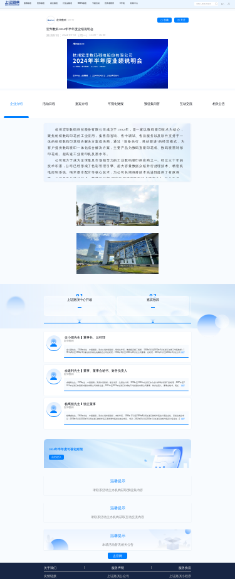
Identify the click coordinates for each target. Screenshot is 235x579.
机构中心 (134, 3)
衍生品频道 (67, 3)
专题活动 (96, 3)
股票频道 (27, 3)
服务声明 (118, 568)
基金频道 (54, 3)
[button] (227, 4)
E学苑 (122, 3)
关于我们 (50, 568)
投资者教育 (109, 3)
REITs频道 (82, 3)
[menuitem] (28, 3)
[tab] (16, 104)
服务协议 (185, 568)
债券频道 (40, 3)
